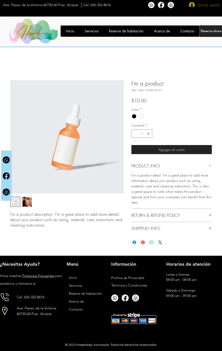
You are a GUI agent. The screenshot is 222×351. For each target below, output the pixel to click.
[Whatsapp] (151, 5)
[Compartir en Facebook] (134, 242)
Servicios (75, 285)
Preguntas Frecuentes (38, 276)
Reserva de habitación (85, 293)
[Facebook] (161, 5)
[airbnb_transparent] (171, 5)
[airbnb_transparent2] (6, 192)
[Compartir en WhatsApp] (151, 242)
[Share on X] (160, 242)
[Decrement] (135, 134)
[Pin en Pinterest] (143, 242)
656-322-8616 (100, 5)
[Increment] (149, 134)
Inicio (73, 277)
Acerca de (76, 301)
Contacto (76, 309)
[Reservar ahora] (211, 31)
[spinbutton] (142, 134)
